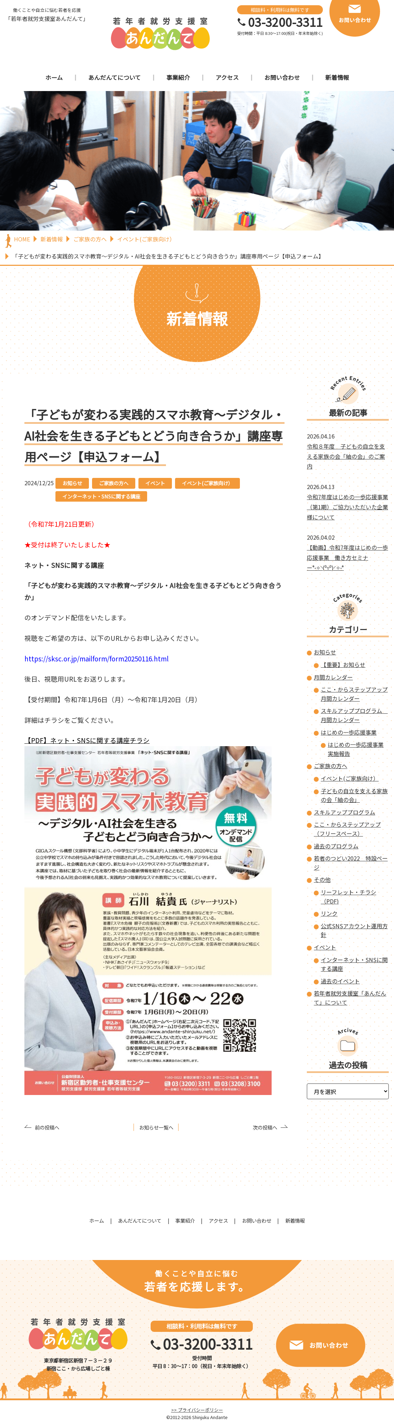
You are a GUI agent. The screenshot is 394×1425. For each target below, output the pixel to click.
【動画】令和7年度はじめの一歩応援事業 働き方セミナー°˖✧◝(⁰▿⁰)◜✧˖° (347, 557)
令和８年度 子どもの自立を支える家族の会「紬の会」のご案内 (346, 456)
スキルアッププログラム (344, 812)
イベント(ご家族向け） (207, 483)
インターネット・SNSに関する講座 (101, 496)
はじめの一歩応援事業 (349, 732)
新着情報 (337, 78)
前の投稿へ (47, 1127)
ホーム (54, 78)
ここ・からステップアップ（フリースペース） (347, 829)
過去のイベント (340, 981)
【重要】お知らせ (343, 664)
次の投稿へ (265, 1127)
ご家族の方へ (113, 483)
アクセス (227, 78)
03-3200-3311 (285, 22)
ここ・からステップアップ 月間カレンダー (354, 694)
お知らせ (72, 483)
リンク (329, 913)
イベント (155, 483)
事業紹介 (178, 78)
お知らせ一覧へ (156, 1127)
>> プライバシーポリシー (197, 1410)
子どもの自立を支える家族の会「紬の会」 (354, 795)
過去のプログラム (336, 846)
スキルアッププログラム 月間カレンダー (354, 715)
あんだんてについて (114, 78)
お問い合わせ (282, 78)
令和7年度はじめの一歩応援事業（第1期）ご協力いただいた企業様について (347, 507)
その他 (322, 879)
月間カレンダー (333, 677)
